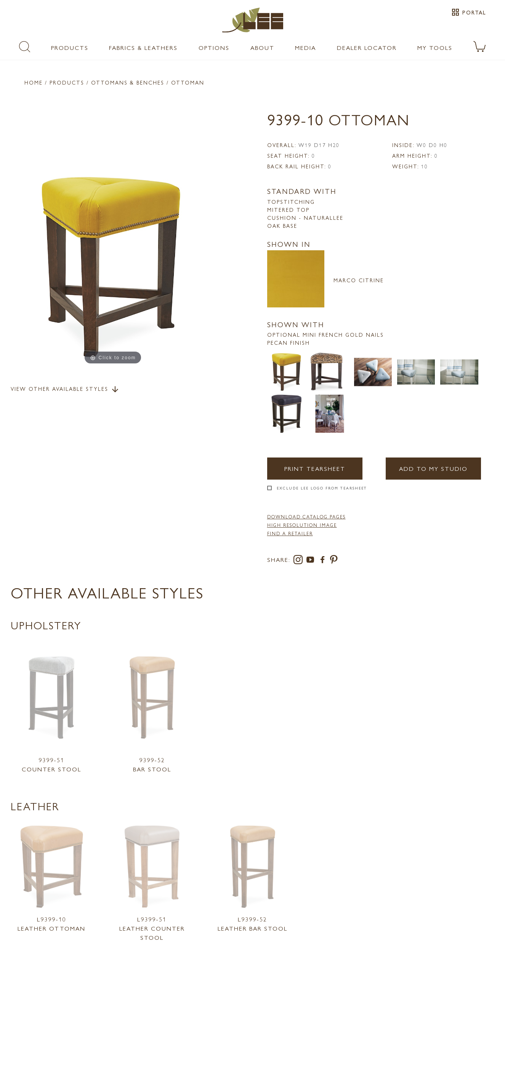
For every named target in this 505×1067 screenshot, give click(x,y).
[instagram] (299, 561)
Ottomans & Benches (127, 82)
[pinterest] (334, 561)
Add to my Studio (433, 468)
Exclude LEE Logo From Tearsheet (322, 488)
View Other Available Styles (65, 389)
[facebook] (324, 561)
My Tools (434, 47)
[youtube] (312, 561)
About (262, 47)
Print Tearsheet (314, 468)
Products (69, 47)
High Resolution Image (302, 525)
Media (305, 47)
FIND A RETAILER (290, 533)
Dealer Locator (367, 47)
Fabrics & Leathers (143, 47)
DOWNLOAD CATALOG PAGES (306, 516)
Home (33, 82)
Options (214, 47)
